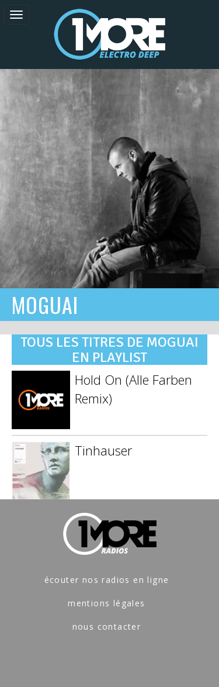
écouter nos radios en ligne (106, 579)
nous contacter (106, 626)
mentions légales (106, 603)
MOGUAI (45, 304)
